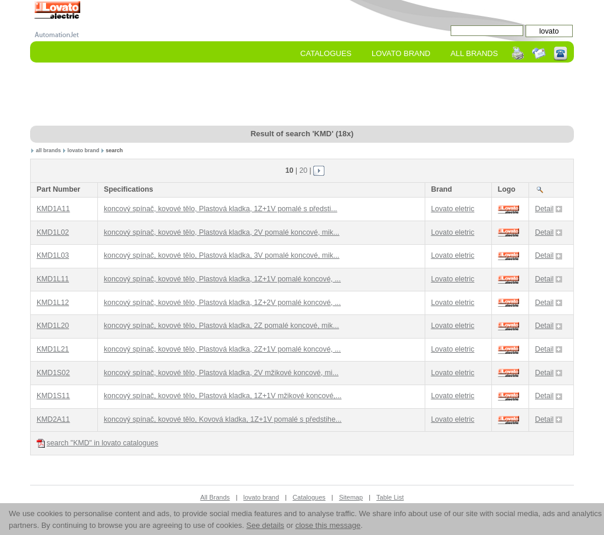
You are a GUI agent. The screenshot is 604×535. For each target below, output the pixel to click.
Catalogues (326, 53)
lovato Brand (401, 53)
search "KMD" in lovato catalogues (97, 443)
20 (303, 170)
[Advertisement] (302, 95)
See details (265, 525)
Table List (389, 497)
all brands (48, 150)
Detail (548, 209)
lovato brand (83, 150)
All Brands (474, 53)
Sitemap (351, 497)
